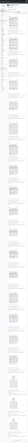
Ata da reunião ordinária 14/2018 (13, 348)
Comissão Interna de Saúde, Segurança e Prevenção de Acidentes (3, 39)
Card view (14, 11)
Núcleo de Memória (3, 64)
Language (2, 8)
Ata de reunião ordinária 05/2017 (13, 157)
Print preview (10, 11)
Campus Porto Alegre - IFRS (13, 32)
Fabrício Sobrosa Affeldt (3, 61)
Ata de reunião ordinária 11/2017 (13, 285)
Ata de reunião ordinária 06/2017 (13, 200)
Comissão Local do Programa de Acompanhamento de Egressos (3, 50)
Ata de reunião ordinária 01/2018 (13, 93)
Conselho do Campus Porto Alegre (3, 23)
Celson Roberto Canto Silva (3, 54)
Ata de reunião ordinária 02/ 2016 (13, 51)
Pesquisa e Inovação (3, 70)
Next (25, 441)
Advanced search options (12, 9)
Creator (2, 19)
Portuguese (3, 13)
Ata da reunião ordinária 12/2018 (13, 306)
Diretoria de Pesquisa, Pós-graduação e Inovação (3, 45)
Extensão (3, 72)
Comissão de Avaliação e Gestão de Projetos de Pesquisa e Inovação (3, 29)
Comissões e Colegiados (3, 74)
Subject (2, 66)
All (1, 20)
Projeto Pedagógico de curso (3, 86)
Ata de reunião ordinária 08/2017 (13, 221)
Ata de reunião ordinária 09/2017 (13, 242)
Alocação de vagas (3, 90)
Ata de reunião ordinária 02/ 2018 (13, 72)
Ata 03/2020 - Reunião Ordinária (13, 411)
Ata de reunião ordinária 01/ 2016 (13, 30)
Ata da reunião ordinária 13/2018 (13, 327)
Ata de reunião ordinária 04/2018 (13, 136)
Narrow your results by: (3, 6)
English (3, 16)
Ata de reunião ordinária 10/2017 (13, 263)
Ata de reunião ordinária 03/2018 (13, 115)
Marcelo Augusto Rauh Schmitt (3, 58)
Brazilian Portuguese (3, 15)
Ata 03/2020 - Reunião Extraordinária (14, 432)
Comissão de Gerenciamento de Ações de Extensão (3, 34)
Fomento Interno (3, 82)
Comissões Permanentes (3, 77)
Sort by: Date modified (17, 13)
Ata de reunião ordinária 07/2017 (13, 178)
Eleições (3, 84)
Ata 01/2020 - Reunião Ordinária (13, 390)
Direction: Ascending (24, 13)
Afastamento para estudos (3, 80)
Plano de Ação (3, 88)
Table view (18, 11)
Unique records (3, 11)
